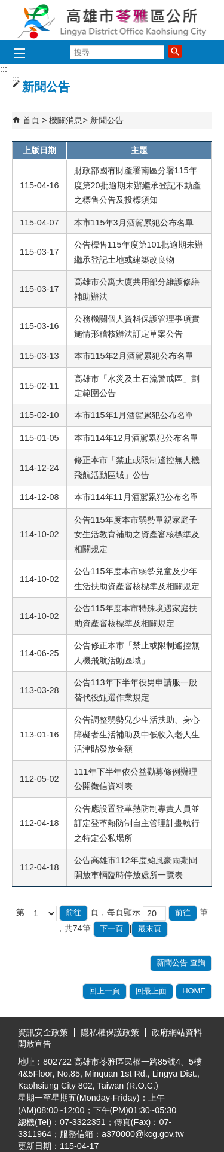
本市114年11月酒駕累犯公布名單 (136, 497)
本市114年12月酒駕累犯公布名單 (136, 438)
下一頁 (111, 928)
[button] (175, 51)
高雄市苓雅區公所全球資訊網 (112, 20)
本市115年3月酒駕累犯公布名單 (134, 222)
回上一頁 (104, 990)
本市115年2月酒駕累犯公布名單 (134, 356)
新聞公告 (107, 120)
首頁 (31, 120)
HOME (193, 990)
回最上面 (151, 990)
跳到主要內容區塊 (6, 6)
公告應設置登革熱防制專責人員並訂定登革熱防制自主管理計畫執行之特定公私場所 (137, 823)
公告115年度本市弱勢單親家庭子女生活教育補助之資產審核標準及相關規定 (137, 534)
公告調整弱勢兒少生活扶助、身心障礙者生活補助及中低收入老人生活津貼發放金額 (137, 734)
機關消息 (65, 120)
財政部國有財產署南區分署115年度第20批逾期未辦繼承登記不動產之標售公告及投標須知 (137, 185)
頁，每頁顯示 (115, 912)
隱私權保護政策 (110, 1032)
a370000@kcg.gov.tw (143, 1134)
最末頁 (149, 928)
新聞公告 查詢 (181, 962)
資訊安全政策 (43, 1032)
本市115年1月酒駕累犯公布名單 (134, 415)
